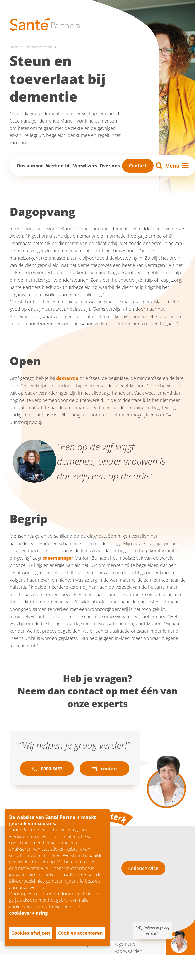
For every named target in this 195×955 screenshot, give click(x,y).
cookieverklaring (28, 913)
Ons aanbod (30, 166)
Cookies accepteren (80, 933)
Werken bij (58, 166)
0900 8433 (46, 769)
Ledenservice (143, 868)
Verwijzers (85, 166)
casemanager (58, 558)
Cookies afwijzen (30, 933)
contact (104, 769)
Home (14, 47)
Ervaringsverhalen (40, 47)
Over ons (110, 166)
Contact (138, 166)
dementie (67, 378)
